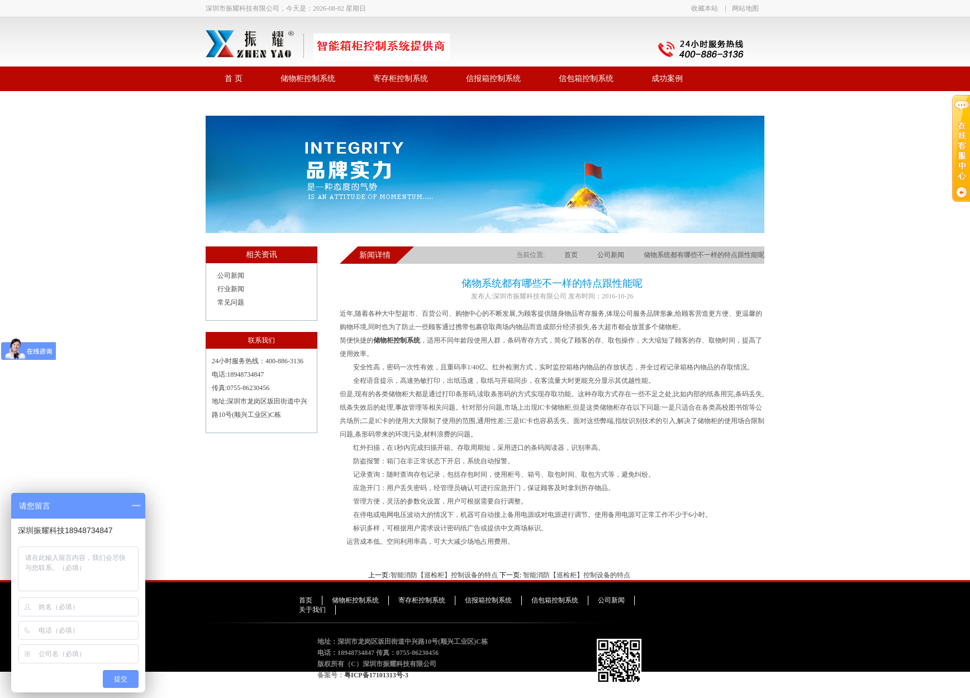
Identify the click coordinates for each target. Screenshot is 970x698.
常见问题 (230, 302)
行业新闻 (230, 289)
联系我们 (240, 103)
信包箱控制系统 (586, 78)
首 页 (233, 78)
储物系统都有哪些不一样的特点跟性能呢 (704, 255)
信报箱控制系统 (493, 78)
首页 (571, 255)
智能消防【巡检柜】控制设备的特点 (444, 575)
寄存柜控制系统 (400, 78)
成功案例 (667, 78)
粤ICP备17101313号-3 (376, 675)
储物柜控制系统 (307, 78)
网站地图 (745, 8)
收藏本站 (704, 8)
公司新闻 (230, 275)
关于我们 (312, 610)
